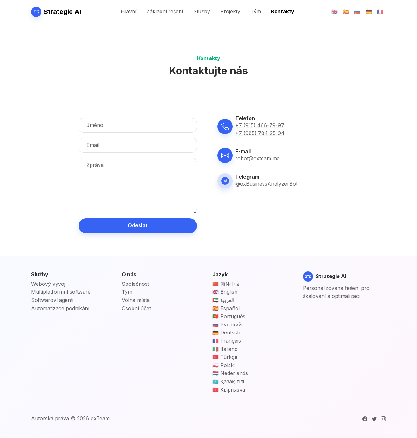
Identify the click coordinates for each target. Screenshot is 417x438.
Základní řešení (165, 11)
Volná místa (136, 300)
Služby (201, 11)
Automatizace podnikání (60, 308)
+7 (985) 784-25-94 (259, 133)
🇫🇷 (380, 11)
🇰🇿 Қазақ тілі (228, 381)
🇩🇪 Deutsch (226, 332)
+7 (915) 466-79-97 (259, 125)
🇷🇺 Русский (227, 324)
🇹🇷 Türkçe (224, 357)
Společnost (135, 284)
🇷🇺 (357, 11)
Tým (255, 11)
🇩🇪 (369, 11)
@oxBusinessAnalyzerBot (266, 184)
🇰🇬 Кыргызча (228, 390)
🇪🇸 (346, 11)
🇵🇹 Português (228, 316)
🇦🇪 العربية (223, 300)
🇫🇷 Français (226, 341)
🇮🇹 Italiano (225, 349)
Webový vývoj (48, 284)
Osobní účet (136, 308)
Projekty (230, 11)
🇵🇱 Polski (223, 365)
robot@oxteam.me (257, 158)
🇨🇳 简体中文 (226, 284)
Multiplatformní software (61, 292)
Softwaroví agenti (52, 300)
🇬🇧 (334, 11)
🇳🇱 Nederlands (230, 373)
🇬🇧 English (224, 292)
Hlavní (128, 11)
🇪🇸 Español (226, 308)
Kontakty (282, 11)
